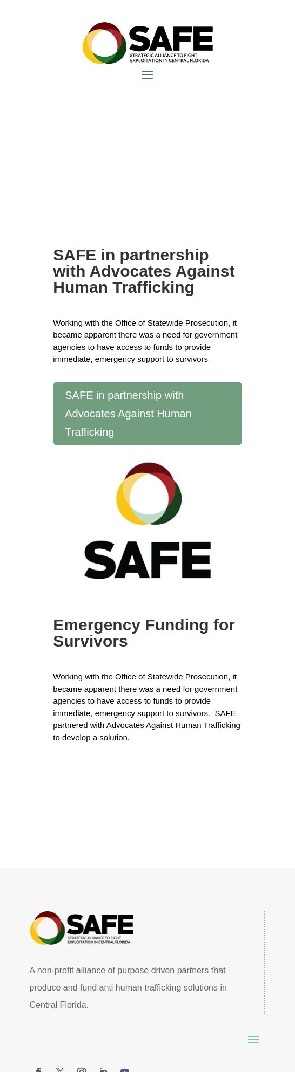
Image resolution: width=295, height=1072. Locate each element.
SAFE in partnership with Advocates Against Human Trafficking (128, 413)
